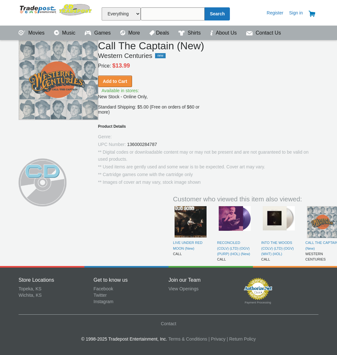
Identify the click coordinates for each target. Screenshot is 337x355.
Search (217, 13)
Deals (159, 33)
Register (275, 12)
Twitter (100, 295)
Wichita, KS (30, 295)
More (130, 33)
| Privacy (216, 339)
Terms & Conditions (187, 339)
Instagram (104, 301)
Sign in (296, 12)
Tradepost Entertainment (56, 12)
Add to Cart (115, 81)
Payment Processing (258, 302)
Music (65, 33)
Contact (168, 323)
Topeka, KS (30, 288)
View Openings (183, 288)
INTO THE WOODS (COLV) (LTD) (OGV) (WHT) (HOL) (277, 248)
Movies (32, 33)
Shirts (190, 33)
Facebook (103, 288)
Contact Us (263, 33)
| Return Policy (241, 339)
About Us (224, 33)
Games (98, 33)
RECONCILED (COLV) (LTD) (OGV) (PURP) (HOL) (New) (233, 248)
